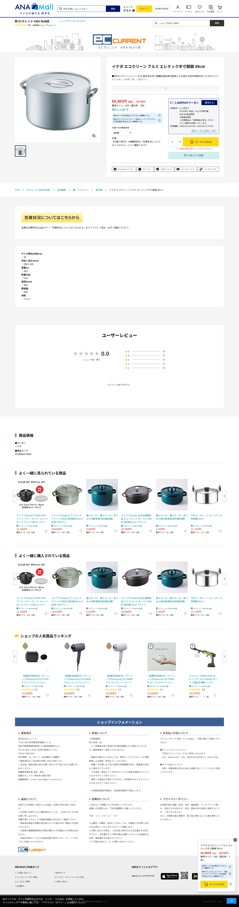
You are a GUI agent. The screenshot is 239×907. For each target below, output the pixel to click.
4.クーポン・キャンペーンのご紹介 (69, 877)
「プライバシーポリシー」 (53, 902)
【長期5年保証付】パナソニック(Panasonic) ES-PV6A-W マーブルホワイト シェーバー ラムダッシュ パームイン (161, 679)
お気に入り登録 (195, 155)
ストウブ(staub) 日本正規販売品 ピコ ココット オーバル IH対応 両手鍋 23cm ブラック (136, 519)
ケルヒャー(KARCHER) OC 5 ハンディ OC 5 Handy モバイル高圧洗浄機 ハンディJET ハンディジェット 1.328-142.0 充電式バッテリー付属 (203, 679)
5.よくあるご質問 (22, 881)
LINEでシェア (166, 169)
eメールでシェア (187, 169)
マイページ (178, 11)
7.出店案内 (19, 886)
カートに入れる (217, 884)
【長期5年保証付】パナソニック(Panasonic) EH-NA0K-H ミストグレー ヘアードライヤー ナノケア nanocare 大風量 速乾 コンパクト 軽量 (119, 679)
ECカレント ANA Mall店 (33, 21)
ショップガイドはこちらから (72, 20)
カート (220, 11)
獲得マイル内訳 (118, 109)
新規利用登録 (161, 8)
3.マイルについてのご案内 (26, 877)
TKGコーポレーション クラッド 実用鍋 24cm (207, 517)
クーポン (189, 11)
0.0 (105, 353)
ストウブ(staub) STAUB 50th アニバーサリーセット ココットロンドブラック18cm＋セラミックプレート (32, 519)
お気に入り (199, 11)
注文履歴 (210, 11)
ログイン (144, 8)
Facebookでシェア (125, 169)
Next (224, 496)
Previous (15, 496)
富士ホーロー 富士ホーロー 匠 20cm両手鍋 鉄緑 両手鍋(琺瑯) (171, 517)
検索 (113, 8)
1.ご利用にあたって (23, 872)
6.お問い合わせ (61, 881)
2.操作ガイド (60, 872)
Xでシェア (147, 169)
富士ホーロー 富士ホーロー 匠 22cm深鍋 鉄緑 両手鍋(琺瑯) (102, 517)
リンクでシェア (210, 169)
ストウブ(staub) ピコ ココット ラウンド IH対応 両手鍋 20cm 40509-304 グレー (67, 519)
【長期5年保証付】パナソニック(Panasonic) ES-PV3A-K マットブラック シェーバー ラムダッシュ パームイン (36, 679)
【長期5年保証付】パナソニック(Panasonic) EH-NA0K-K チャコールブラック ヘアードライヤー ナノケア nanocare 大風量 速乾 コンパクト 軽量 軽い (78, 679)
